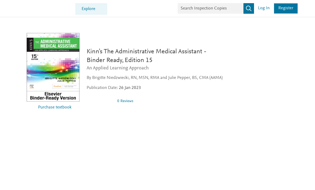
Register (285, 8)
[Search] (248, 8)
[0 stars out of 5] (100, 101)
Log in (264, 8)
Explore (88, 9)
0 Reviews (125, 101)
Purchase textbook (55, 107)
